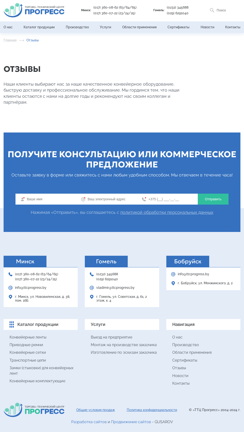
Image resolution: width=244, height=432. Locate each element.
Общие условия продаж (95, 410)
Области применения (139, 27)
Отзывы (179, 368)
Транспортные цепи (28, 360)
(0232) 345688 (177, 7)
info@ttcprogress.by (30, 288)
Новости (207, 27)
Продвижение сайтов (131, 422)
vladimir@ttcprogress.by (115, 288)
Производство (77, 27)
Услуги (105, 27)
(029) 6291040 (177, 13)
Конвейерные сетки (28, 352)
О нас (8, 27)
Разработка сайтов (89, 422)
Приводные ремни (26, 345)
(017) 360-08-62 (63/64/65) (115, 7)
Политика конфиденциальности (152, 410)
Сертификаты (178, 27)
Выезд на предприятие (111, 337)
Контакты (232, 27)
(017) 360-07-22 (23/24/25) (114, 13)
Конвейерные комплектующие (37, 381)
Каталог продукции (39, 27)
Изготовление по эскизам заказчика (124, 352)
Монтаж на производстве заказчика (124, 345)
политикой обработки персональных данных (166, 212)
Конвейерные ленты (28, 337)
